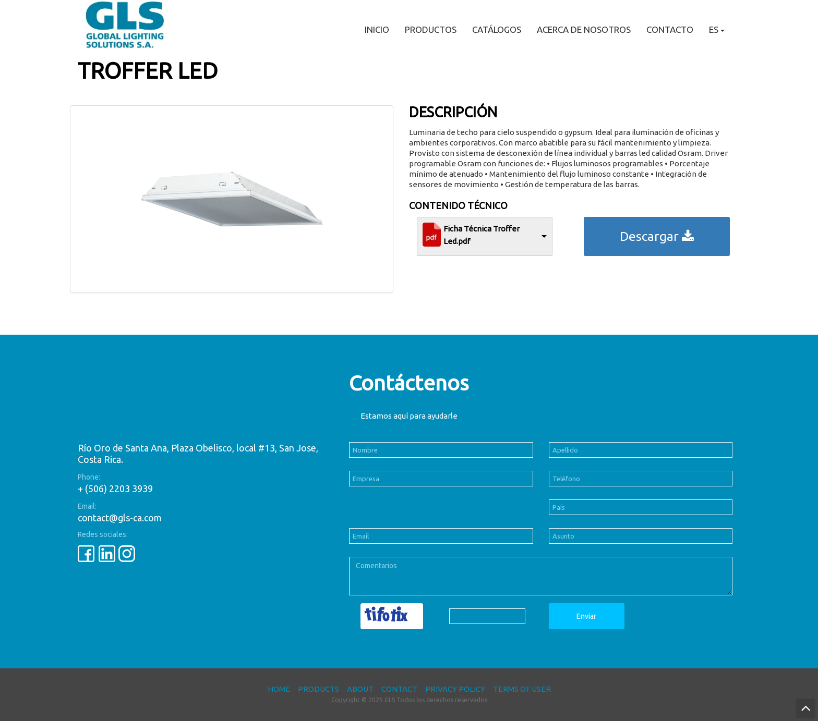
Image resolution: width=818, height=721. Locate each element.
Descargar (657, 236)
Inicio (377, 29)
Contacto (669, 29)
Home (279, 689)
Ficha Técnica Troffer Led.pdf (481, 235)
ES (717, 29)
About (360, 689)
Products (318, 689)
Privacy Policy (455, 689)
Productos (430, 29)
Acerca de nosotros (584, 29)
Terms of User (522, 689)
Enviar (586, 616)
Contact (399, 689)
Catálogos (496, 29)
